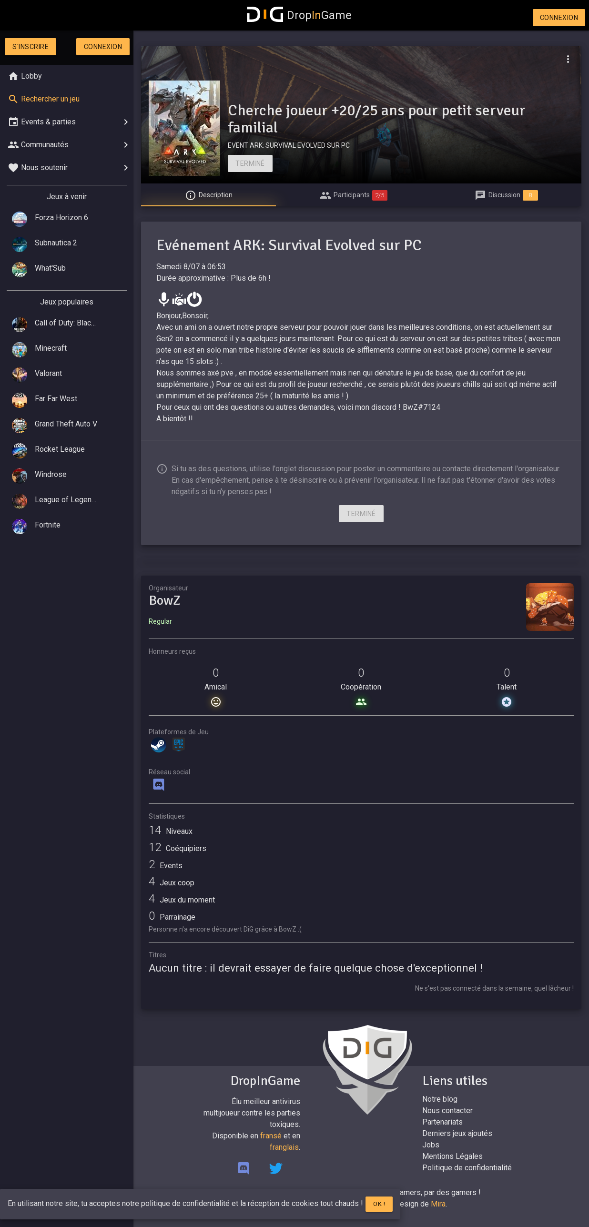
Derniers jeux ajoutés (457, 1133)
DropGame (299, 15)
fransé (271, 1135)
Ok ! (379, 1203)
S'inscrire (30, 47)
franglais (284, 1147)
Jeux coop (171, 882)
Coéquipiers (177, 848)
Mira (438, 1203)
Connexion (559, 17)
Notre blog (439, 1099)
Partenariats (442, 1121)
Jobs (430, 1144)
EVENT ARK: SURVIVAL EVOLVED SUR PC (289, 145)
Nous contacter (447, 1110)
